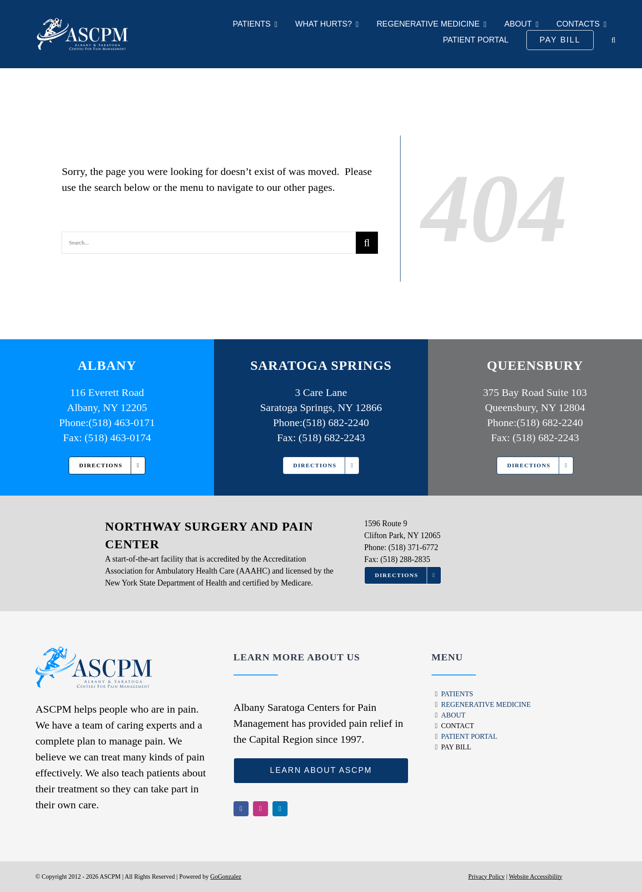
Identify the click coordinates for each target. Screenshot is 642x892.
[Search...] (208, 243)
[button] (613, 40)
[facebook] (241, 808)
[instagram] (260, 808)
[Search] (367, 243)
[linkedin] (280, 808)
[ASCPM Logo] (100, 34)
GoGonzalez (225, 876)
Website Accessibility (535, 876)
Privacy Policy (486, 876)
